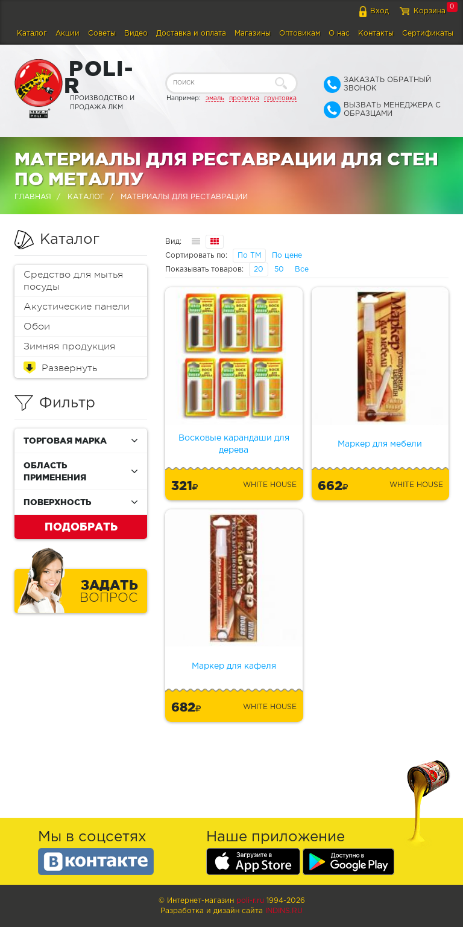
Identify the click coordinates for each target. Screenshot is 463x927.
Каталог (32, 33)
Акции (67, 33)
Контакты (376, 33)
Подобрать (81, 526)
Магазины (253, 33)
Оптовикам (299, 33)
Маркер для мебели (380, 444)
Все (302, 269)
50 (279, 269)
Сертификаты (427, 33)
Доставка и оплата (191, 33)
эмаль (215, 98)
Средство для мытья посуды (73, 280)
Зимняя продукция (69, 346)
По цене (287, 255)
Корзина (430, 11)
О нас (339, 33)
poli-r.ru (250, 900)
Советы (102, 33)
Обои (37, 326)
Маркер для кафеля (234, 666)
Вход (379, 11)
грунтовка (280, 98)
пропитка (244, 98)
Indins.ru (284, 911)
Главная (32, 197)
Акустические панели (77, 306)
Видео (136, 33)
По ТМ (249, 255)
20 (258, 269)
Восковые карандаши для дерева (233, 444)
